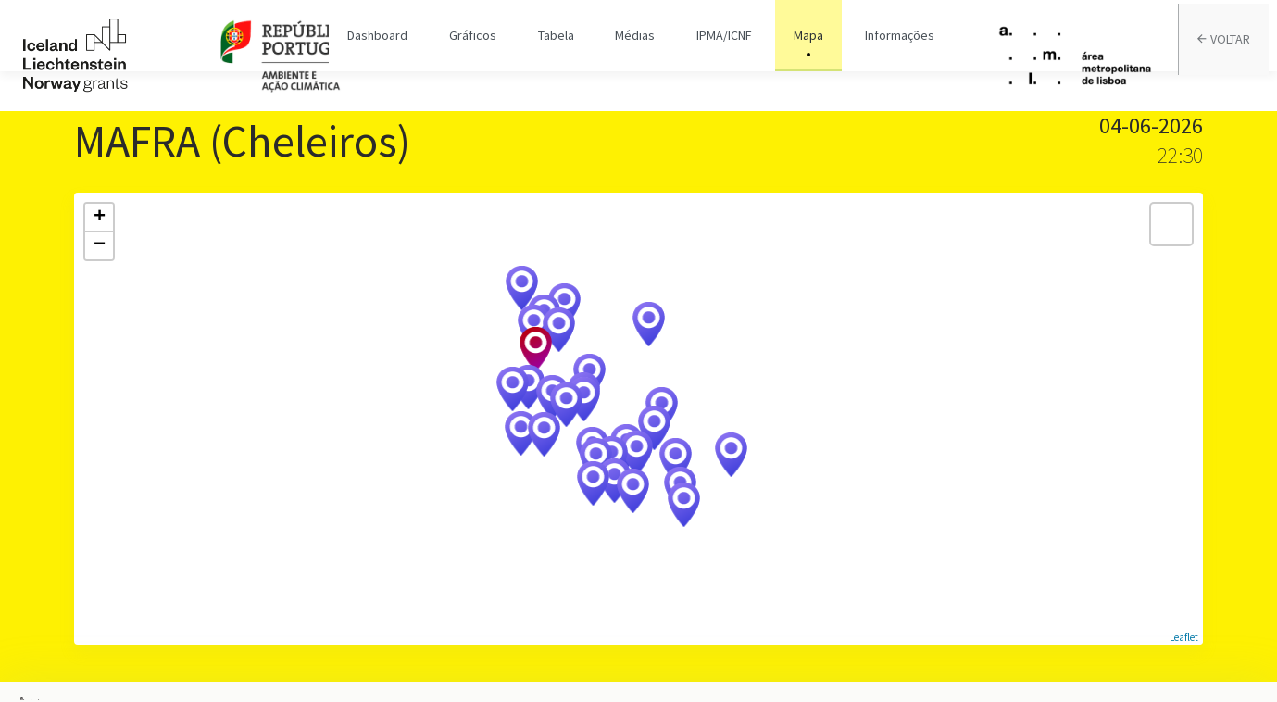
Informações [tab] (884, 55)
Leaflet (1184, 637)
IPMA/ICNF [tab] (717, 55)
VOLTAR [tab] (1232, 56)
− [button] (100, 245)
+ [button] (100, 218)
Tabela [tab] (558, 55)
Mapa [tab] (797, 55)
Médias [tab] (633, 55)
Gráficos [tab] (479, 55)
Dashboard (388, 55)
